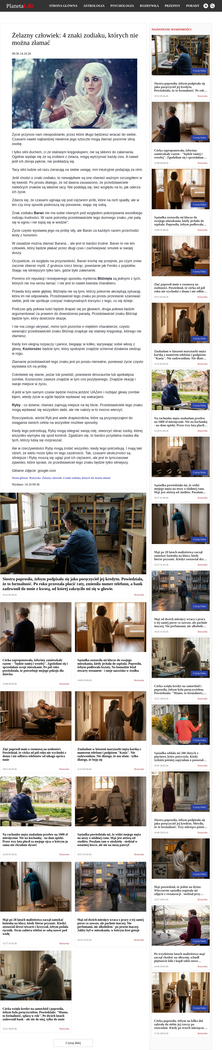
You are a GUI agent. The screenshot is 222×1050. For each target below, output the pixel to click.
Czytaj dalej (73, 1043)
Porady (192, 5)
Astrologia (94, 5)
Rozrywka (149, 5)
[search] (212, 6)
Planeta (20, 6)
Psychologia (122, 5)
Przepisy (172, 5)
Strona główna (63, 5)
